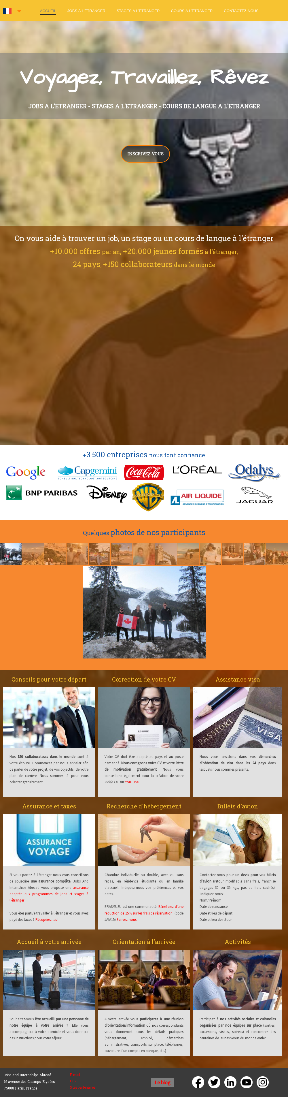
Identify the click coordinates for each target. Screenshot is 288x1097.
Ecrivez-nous (127, 919)
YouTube (132, 782)
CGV (73, 1081)
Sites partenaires (82, 1087)
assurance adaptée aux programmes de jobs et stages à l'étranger (49, 894)
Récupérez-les (46, 919)
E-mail (75, 1074)
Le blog (162, 1082)
